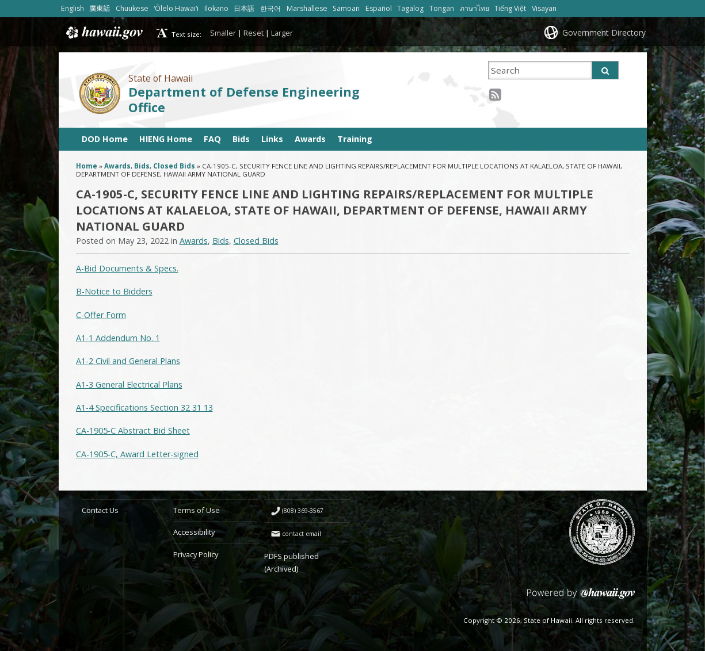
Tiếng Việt (510, 8)
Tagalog (410, 8)
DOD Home (105, 138)
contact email (301, 534)
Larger (282, 33)
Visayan (544, 8)
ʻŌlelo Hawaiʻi (176, 8)
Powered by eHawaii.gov (581, 597)
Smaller (223, 33)
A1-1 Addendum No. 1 (118, 337)
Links (272, 138)
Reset (253, 33)
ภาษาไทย (474, 8)
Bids (241, 138)
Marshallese (307, 8)
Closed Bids (174, 166)
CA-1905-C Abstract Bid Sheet (133, 430)
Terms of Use (196, 510)
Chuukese (132, 8)
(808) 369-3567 (302, 511)
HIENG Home (165, 138)
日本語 (244, 8)
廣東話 (99, 8)
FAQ (212, 138)
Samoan (346, 8)
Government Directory (604, 32)
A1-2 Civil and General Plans (128, 360)
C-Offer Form (101, 314)
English (72, 8)
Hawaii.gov (103, 32)
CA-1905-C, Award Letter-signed (137, 454)
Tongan (441, 8)
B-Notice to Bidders (114, 291)
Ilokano (216, 8)
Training (354, 138)
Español (378, 8)
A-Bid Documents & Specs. (127, 268)
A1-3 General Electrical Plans (129, 384)
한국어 (270, 8)
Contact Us (100, 510)
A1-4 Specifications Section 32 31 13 (144, 407)
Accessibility (194, 532)
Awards (310, 138)
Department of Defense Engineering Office (244, 99)
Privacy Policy (195, 554)
